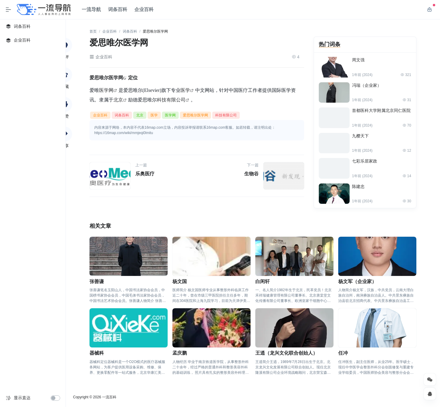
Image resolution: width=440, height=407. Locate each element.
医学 (185, 90)
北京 (118, 99)
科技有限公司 (171, 99)
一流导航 (91, 9)
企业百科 (144, 9)
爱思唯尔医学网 (106, 77)
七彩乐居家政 (364, 161)
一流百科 (109, 397)
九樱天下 (360, 135)
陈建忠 (358, 186)
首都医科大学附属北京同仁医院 (381, 110)
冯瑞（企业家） (366, 85)
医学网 (106, 90)
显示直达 (22, 397)
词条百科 (117, 9)
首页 (93, 31)
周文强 (358, 59)
